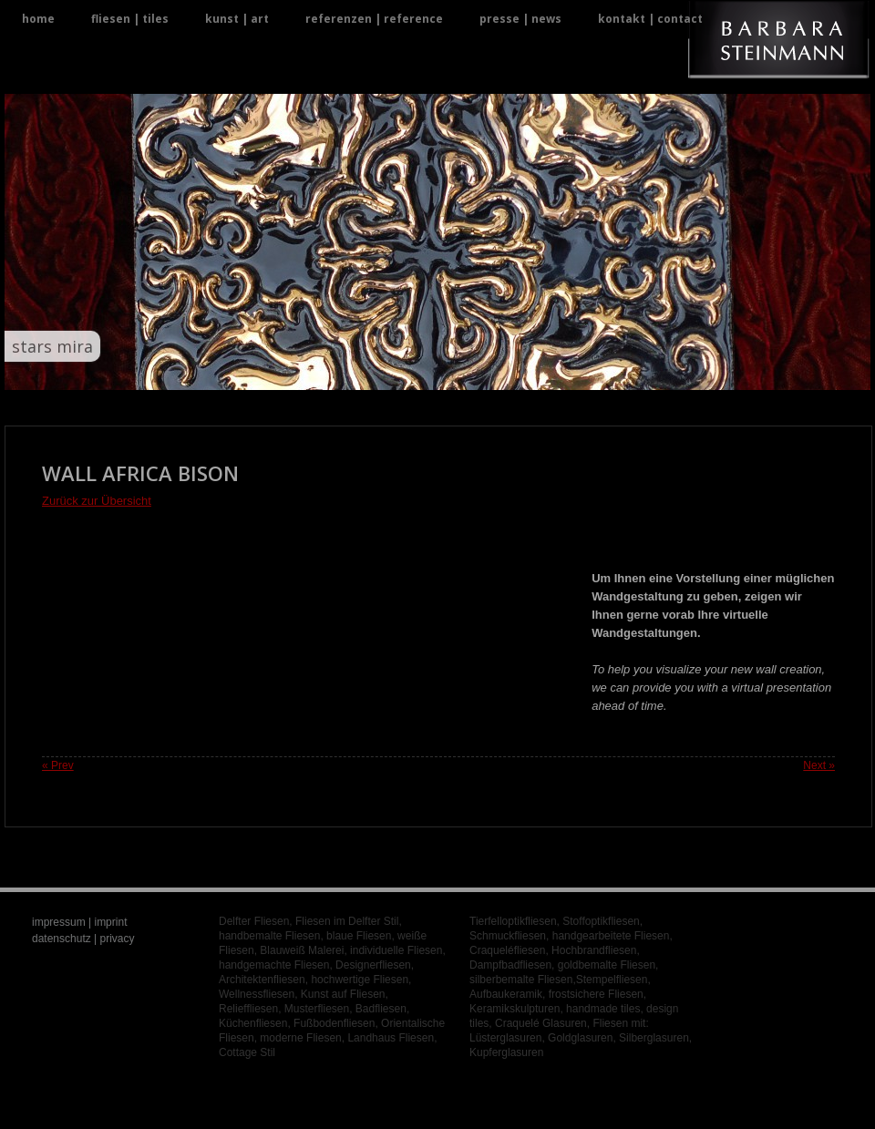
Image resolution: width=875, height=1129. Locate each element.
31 (635, 372)
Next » (819, 765)
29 (606, 372)
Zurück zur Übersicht (96, 501)
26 (562, 372)
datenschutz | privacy (83, 938)
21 (489, 372)
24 (533, 372)
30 (620, 372)
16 (416, 372)
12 (358, 372)
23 (518, 372)
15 (401, 372)
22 (504, 372)
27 (576, 372)
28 (591, 372)
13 (372, 372)
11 (343, 372)
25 (547, 372)
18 (445, 372)
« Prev (58, 765)
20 (474, 372)
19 (460, 372)
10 (329, 372)
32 (649, 372)
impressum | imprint (79, 922)
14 (387, 372)
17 (431, 372)
